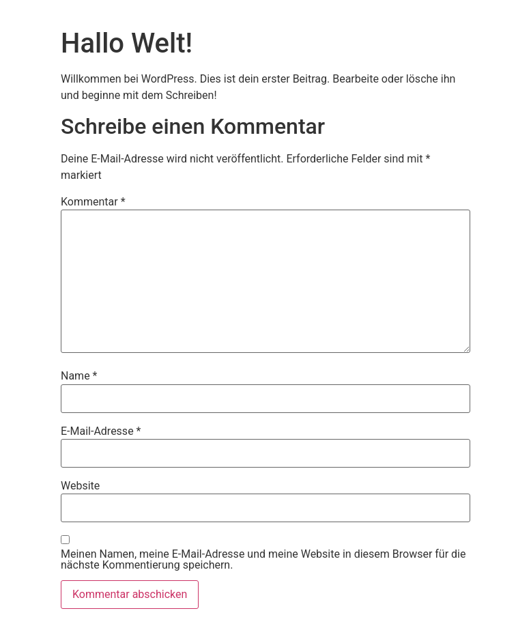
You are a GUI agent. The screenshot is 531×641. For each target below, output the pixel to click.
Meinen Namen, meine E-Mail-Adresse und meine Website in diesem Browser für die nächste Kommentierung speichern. (263, 560)
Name (79, 376)
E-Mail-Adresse (101, 431)
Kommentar (93, 202)
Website (80, 486)
